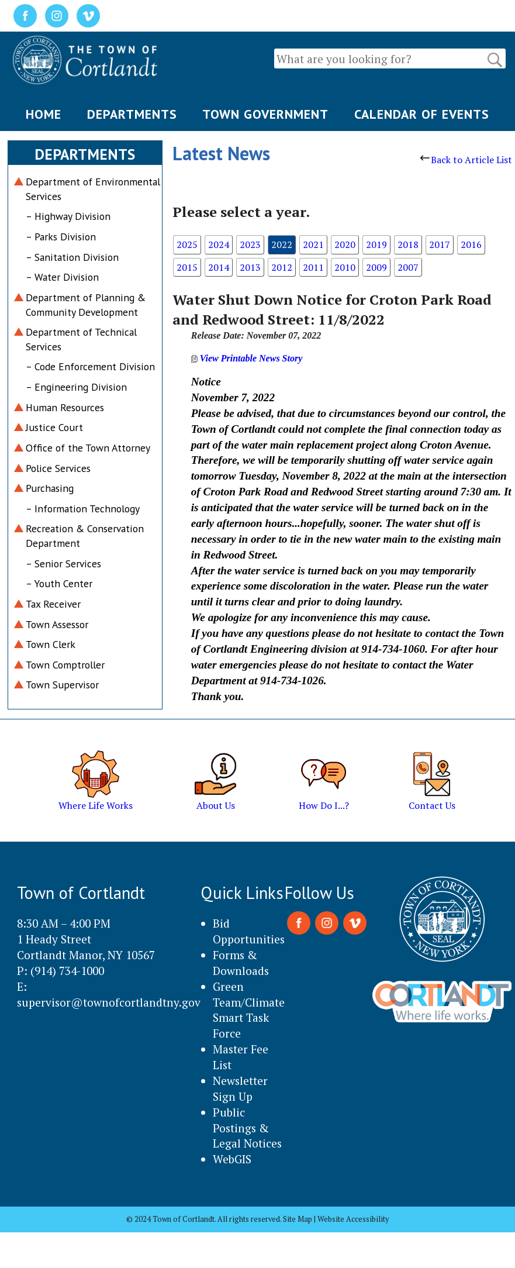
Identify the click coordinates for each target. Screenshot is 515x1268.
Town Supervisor (62, 684)
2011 (313, 267)
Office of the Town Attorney (88, 447)
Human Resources (65, 407)
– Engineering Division (76, 387)
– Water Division (62, 277)
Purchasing (50, 488)
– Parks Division (61, 236)
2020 (344, 244)
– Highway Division (68, 216)
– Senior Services (63, 563)
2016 (471, 244)
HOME (43, 114)
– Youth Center (59, 583)
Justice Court (54, 427)
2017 (439, 244)
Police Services (58, 468)
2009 (376, 267)
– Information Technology (83, 508)
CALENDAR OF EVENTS (421, 114)
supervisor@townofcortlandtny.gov (109, 1002)
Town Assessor (57, 624)
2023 (250, 244)
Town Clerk (50, 644)
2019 (376, 244)
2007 (408, 267)
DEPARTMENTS (132, 114)
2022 (281, 244)
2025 (187, 244)
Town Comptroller (65, 664)
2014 (218, 267)
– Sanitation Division (72, 257)
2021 (313, 244)
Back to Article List (466, 159)
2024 (218, 244)
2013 (250, 267)
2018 (408, 244)
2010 (344, 267)
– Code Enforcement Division (90, 366)
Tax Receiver (53, 604)
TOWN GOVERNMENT (265, 114)
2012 (281, 267)
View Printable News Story (247, 358)
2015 (187, 267)
